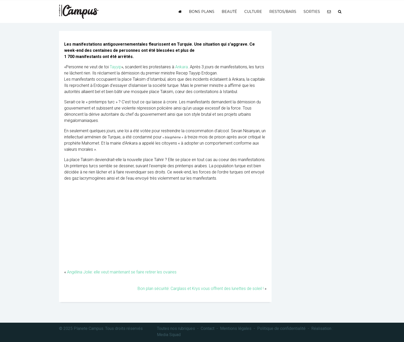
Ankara (181, 66)
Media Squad (169, 334)
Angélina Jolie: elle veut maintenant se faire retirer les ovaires (121, 272)
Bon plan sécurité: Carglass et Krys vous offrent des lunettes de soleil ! (201, 288)
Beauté (229, 11)
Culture (253, 11)
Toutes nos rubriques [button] (176, 328)
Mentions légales (235, 328)
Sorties (312, 11)
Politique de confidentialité (281, 328)
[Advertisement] (165, 228)
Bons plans (201, 11)
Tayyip (115, 66)
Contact (207, 328)
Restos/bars (282, 11)
